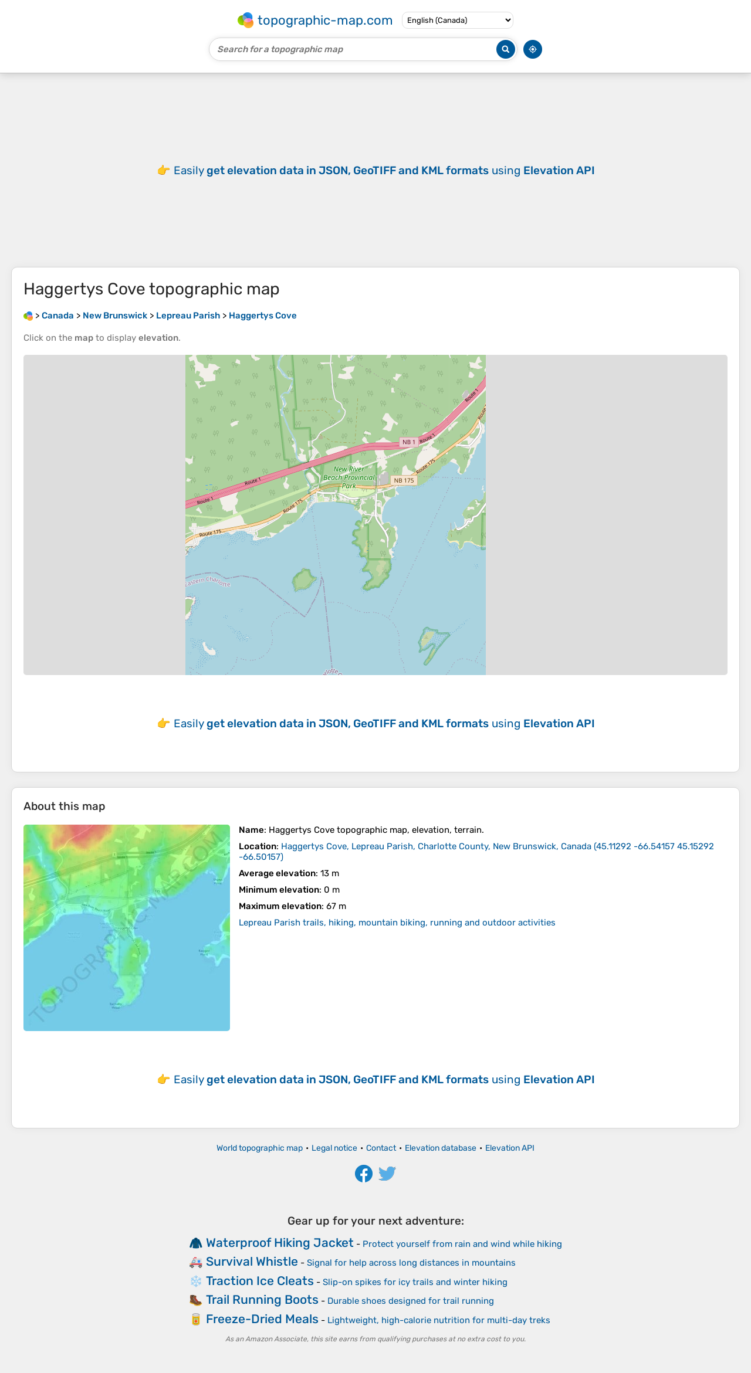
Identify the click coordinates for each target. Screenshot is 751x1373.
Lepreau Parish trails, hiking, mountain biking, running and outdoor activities (397, 922)
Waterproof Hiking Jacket (280, 1242)
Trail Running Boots (262, 1299)
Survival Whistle (252, 1261)
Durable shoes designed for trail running (410, 1301)
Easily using (384, 170)
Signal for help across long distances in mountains (411, 1262)
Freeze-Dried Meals (262, 1318)
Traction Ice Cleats (260, 1280)
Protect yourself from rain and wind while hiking (462, 1244)
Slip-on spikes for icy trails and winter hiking (415, 1282)
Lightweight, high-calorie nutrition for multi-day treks (438, 1320)
